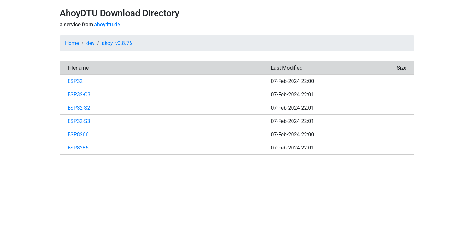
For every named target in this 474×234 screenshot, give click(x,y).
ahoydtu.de (107, 24)
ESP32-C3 (79, 94)
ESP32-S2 (79, 108)
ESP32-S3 (79, 121)
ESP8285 (78, 148)
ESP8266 (78, 134)
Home (72, 43)
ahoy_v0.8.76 (117, 43)
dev (90, 43)
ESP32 (75, 81)
